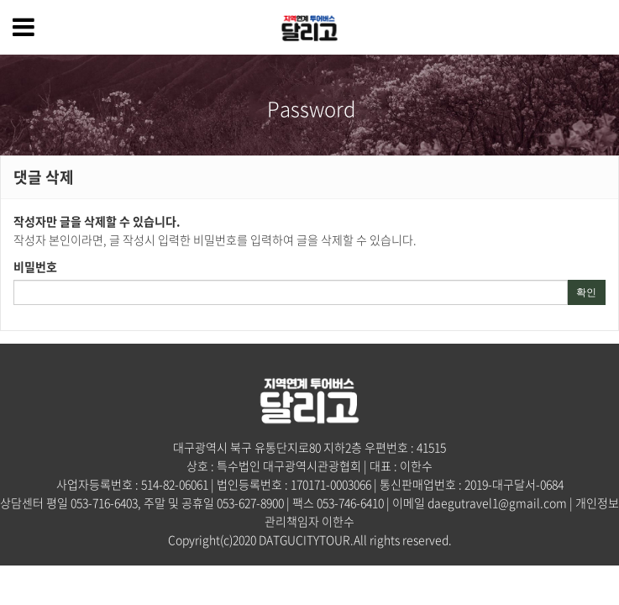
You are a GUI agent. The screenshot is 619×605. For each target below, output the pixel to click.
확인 (586, 292)
